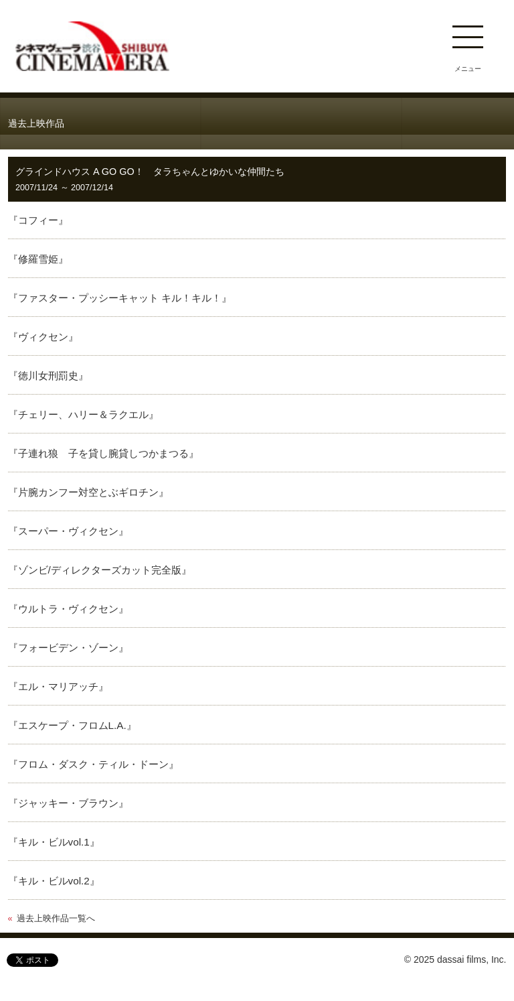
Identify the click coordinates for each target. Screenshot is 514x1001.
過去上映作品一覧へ (56, 918)
